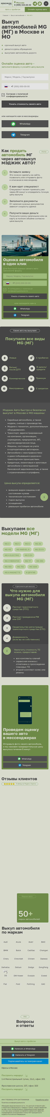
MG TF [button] (28, 561)
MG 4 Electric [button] (12, 555)
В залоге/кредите (42, 368)
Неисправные (16, 388)
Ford (18, 984)
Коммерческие (17, 378)
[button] (37, 9)
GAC (43, 984)
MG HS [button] (8, 549)
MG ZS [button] (38, 544)
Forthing (31, 984)
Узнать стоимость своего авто (25, 104)
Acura (18, 942)
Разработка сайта (42, 1099)
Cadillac (31, 950)
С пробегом (42, 357)
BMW (5, 950)
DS (5, 975)
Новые (12, 357)
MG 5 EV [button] (28, 555)
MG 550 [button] (8, 567)
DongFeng (43, 967)
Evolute (31, 976)
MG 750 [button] (20, 567)
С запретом (42, 388)
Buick (18, 950)
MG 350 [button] (39, 561)
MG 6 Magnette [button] (12, 572)
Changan (44, 950)
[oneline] (25, 77)
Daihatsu (5, 967)
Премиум (41, 378)
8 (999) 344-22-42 (22, 5)
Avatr (31, 942)
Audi (6, 942)
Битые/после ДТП (15, 368)
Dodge (31, 967)
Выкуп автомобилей (17, 15)
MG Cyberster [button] (12, 561)
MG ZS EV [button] (39, 549)
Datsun (18, 967)
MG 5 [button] (17, 544)
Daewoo (43, 959)
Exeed (44, 976)
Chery (6, 959)
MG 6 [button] (27, 544)
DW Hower (18, 976)
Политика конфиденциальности (13, 1102)
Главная (5, 15)
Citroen (31, 959)
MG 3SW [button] (33, 567)
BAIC (43, 942)
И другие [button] (30, 572)
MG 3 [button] (7, 544)
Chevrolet (18, 959)
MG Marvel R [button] (23, 549)
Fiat (5, 984)
